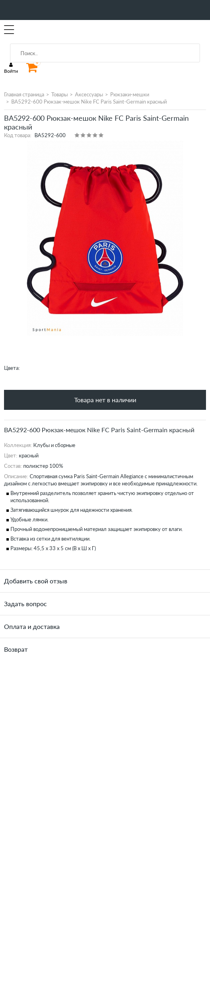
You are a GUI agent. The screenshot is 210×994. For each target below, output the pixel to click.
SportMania (41, 30)
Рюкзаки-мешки (129, 94)
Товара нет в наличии (105, 399)
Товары (59, 94)
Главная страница (24, 94)
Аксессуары (89, 94)
